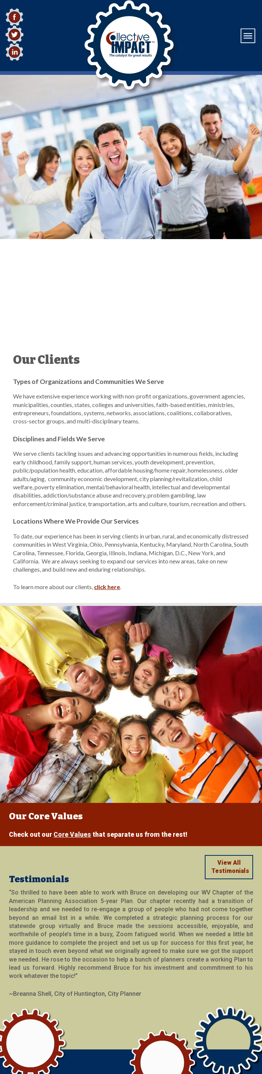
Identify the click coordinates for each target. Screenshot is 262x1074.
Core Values (72, 736)
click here (107, 488)
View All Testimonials (230, 768)
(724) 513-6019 (27, 1042)
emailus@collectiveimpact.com (51, 1033)
